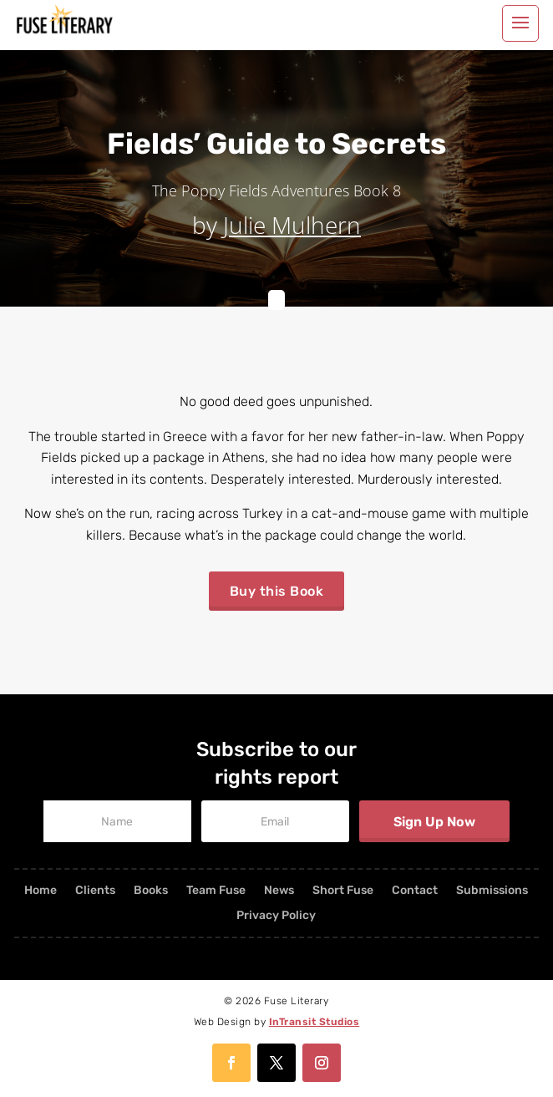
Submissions (492, 891)
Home (40, 891)
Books (151, 891)
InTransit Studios (314, 1022)
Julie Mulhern (292, 225)
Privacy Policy (276, 916)
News (279, 891)
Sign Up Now (434, 822)
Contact (415, 891)
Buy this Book (277, 591)
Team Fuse (216, 891)
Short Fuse (342, 891)
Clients (95, 891)
